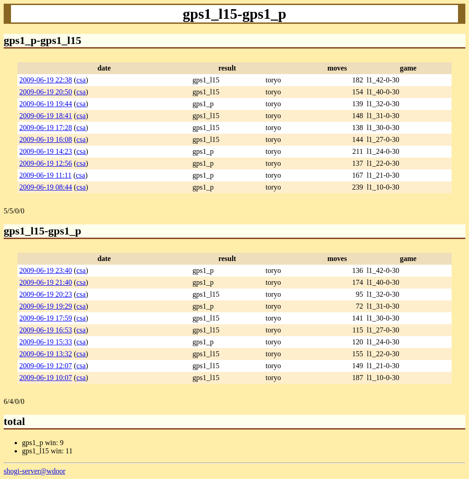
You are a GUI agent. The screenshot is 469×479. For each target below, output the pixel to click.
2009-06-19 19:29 (45, 306)
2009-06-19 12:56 (45, 163)
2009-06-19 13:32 (45, 354)
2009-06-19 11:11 (45, 175)
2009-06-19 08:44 (45, 187)
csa (81, 80)
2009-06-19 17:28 (45, 127)
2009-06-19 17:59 (45, 318)
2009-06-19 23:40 (45, 270)
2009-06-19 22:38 (45, 80)
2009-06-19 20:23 (45, 294)
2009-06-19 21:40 (45, 282)
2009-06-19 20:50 (45, 92)
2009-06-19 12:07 (45, 366)
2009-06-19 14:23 (45, 151)
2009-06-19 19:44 (45, 104)
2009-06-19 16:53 (45, 330)
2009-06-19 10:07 (45, 377)
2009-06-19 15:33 (45, 342)
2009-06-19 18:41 (45, 116)
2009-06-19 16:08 (45, 139)
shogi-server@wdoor (34, 471)
